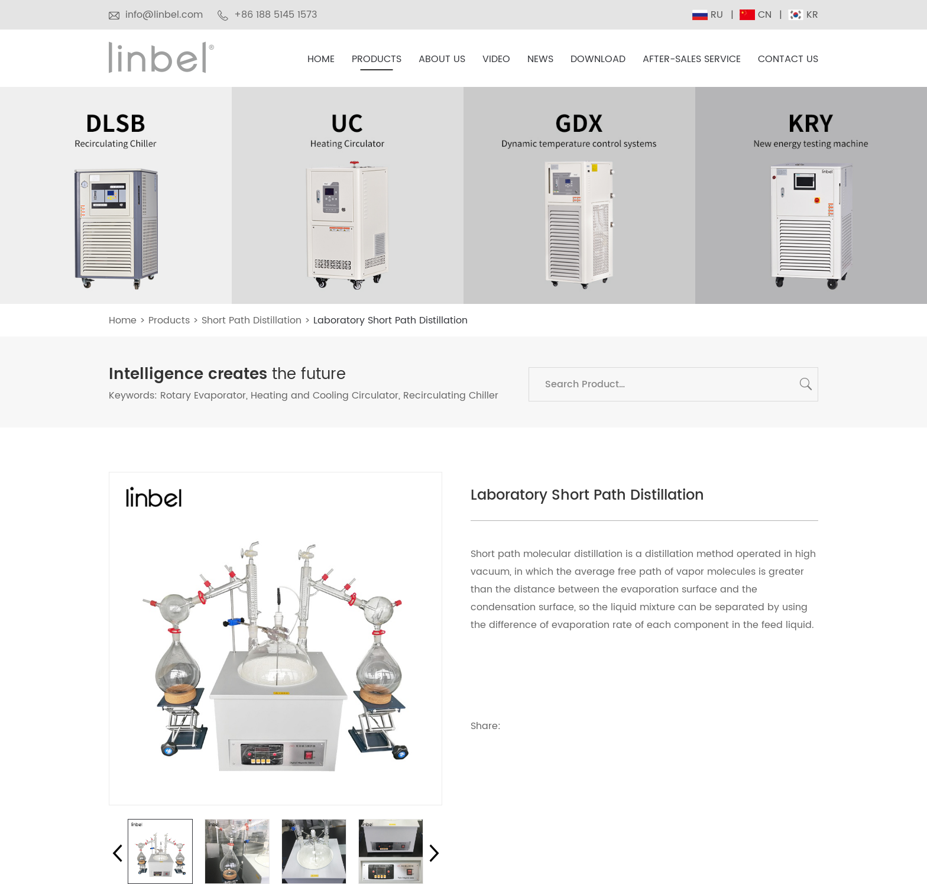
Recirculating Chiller (450, 395)
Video (496, 59)
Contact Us (788, 59)
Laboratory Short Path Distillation (390, 320)
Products (376, 59)
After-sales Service (692, 59)
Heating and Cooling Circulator (324, 395)
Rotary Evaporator (203, 395)
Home (321, 59)
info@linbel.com (164, 14)
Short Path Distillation (252, 320)
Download (598, 59)
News (540, 59)
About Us (442, 59)
